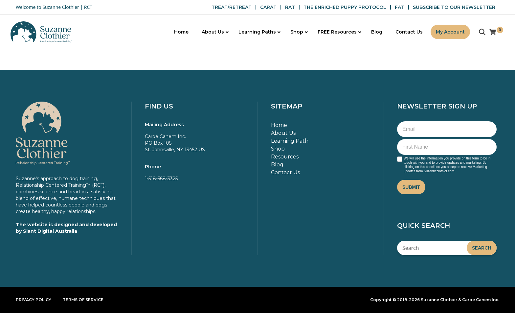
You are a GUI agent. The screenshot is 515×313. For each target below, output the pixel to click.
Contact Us (285, 172)
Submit (411, 187)
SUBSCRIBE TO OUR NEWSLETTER (454, 7)
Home (279, 125)
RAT (290, 7)
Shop (278, 149)
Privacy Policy (33, 299)
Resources (285, 157)
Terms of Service (83, 299)
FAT (399, 7)
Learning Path (289, 141)
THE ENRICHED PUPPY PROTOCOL (344, 7)
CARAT (268, 7)
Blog (277, 164)
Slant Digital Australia (50, 231)
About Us (283, 133)
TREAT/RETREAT (232, 7)
